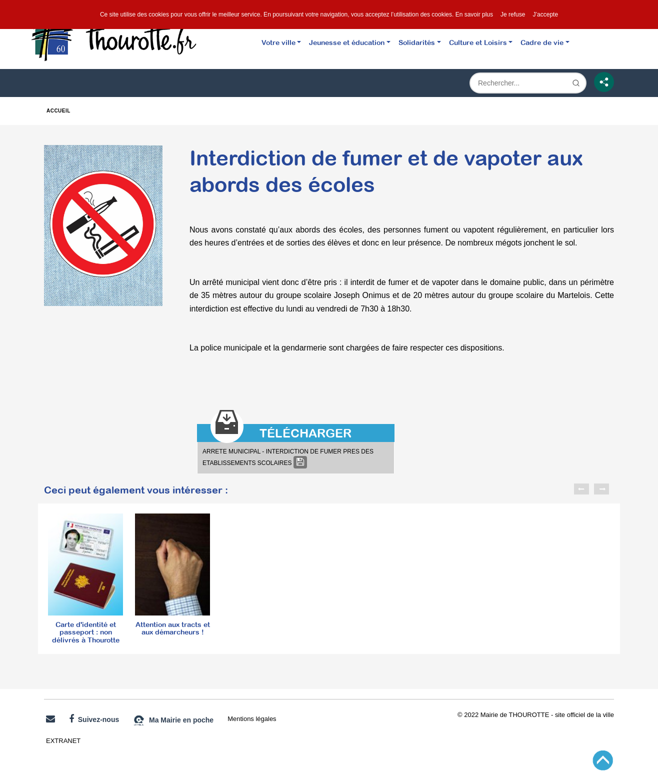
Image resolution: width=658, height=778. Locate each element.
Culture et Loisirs (478, 42)
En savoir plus (474, 14)
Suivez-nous (94, 719)
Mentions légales (252, 718)
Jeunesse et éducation (346, 42)
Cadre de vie (542, 42)
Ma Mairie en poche (173, 720)
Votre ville (279, 42)
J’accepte (545, 14)
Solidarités (416, 42)
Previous (581, 489)
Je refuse (512, 14)
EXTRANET (63, 740)
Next (601, 489)
